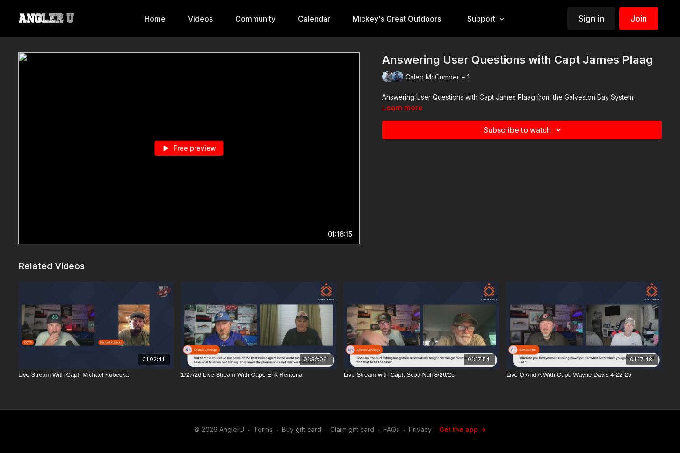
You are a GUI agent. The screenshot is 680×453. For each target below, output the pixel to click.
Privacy (420, 429)
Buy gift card (301, 429)
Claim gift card (352, 429)
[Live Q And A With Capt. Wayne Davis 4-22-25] (584, 375)
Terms (263, 429)
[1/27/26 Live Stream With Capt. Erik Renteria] (258, 375)
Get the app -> (462, 429)
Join (638, 18)
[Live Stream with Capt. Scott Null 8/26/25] (421, 375)
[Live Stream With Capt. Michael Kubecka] (96, 375)
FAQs (391, 429)
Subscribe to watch (524, 130)
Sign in (591, 18)
